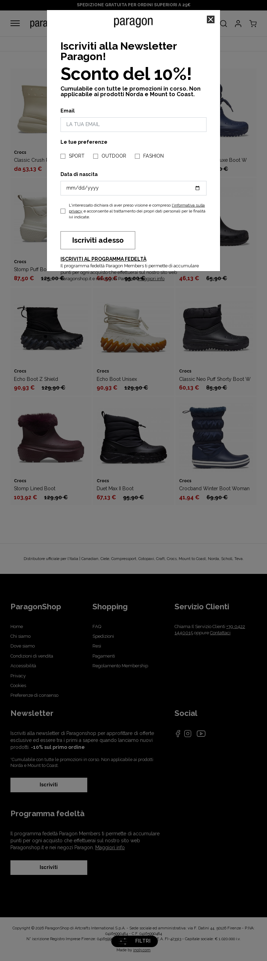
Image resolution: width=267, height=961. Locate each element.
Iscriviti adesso (98, 240)
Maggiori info (151, 278)
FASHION (153, 156)
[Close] (211, 19)
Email (67, 111)
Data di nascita (79, 174)
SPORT (76, 156)
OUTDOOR (114, 156)
